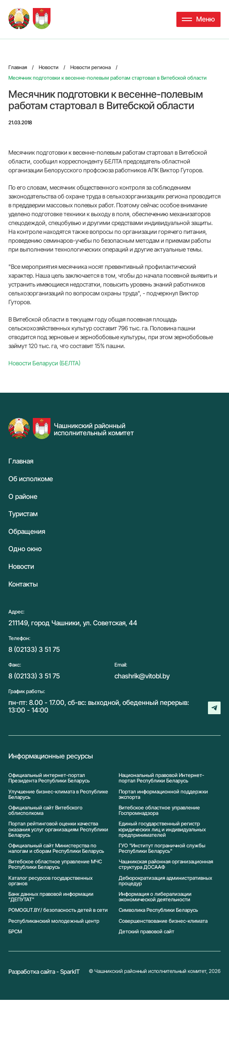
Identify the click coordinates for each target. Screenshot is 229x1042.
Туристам (22, 514)
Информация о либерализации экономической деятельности (155, 896)
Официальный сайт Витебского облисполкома (45, 810)
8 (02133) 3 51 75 (34, 649)
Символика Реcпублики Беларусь (158, 910)
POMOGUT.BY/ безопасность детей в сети (58, 910)
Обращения (26, 532)
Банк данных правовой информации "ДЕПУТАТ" (50, 896)
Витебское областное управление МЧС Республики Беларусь (55, 864)
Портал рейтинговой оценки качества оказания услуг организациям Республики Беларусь (58, 829)
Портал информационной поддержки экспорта (163, 794)
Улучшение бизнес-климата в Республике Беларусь (58, 794)
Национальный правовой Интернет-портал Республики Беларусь (161, 777)
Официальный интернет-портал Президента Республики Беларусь (49, 777)
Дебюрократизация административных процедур (165, 880)
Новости (21, 567)
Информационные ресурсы (50, 756)
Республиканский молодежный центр (53, 921)
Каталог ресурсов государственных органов (50, 880)
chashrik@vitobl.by (142, 676)
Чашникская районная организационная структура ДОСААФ (166, 864)
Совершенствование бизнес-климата (163, 921)
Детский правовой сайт (146, 931)
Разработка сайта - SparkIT (44, 971)
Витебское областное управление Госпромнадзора (159, 810)
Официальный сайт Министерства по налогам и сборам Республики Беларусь (56, 848)
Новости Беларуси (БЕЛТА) (44, 363)
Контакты (23, 584)
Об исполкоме (30, 479)
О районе (22, 497)
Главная (20, 461)
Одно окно (25, 549)
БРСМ (15, 931)
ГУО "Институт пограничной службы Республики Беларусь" (162, 848)
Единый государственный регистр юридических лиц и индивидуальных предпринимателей (162, 829)
